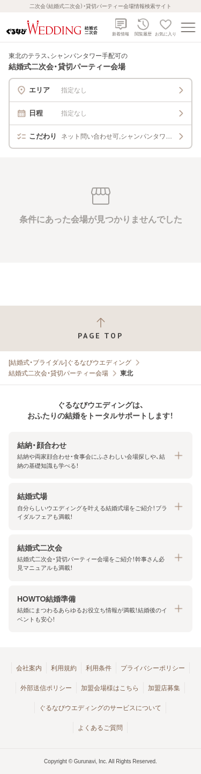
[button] (100, 455)
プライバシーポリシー (153, 668)
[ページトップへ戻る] (100, 328)
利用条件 (98, 668)
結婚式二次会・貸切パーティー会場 (58, 373)
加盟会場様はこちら (110, 688)
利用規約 (64, 668)
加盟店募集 (164, 688)
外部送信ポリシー (46, 688)
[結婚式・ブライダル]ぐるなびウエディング (70, 362)
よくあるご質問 (100, 728)
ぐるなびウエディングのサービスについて (100, 708)
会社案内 (29, 668)
